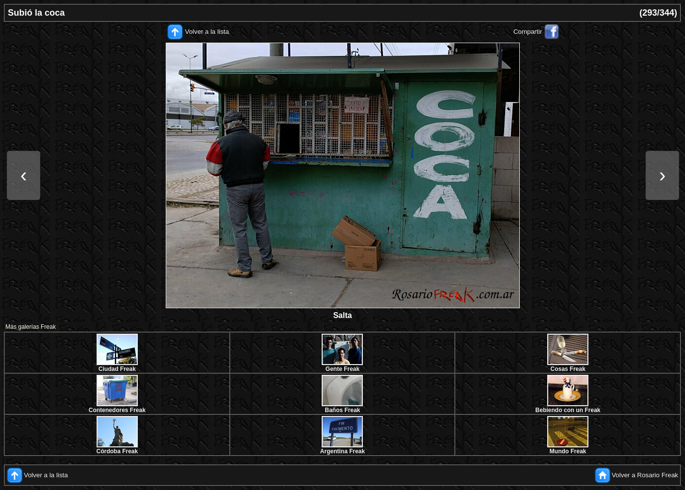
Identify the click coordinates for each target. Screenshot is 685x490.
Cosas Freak (567, 369)
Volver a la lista (207, 31)
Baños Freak (342, 410)
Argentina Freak (342, 451)
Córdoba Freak (117, 451)
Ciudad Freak (117, 369)
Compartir (527, 31)
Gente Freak (342, 369)
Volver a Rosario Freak (644, 475)
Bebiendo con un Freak (568, 410)
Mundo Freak (568, 451)
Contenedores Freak (117, 410)
